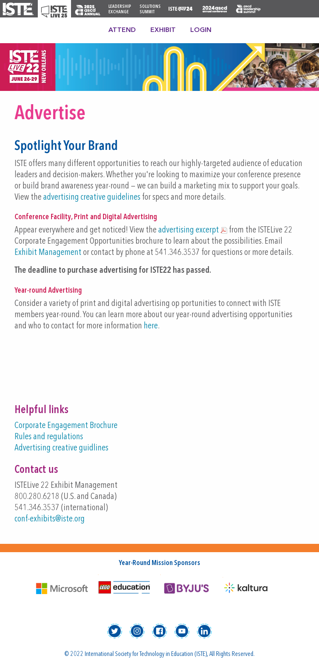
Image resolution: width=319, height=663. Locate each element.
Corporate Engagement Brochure (66, 425)
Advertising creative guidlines (61, 448)
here (151, 326)
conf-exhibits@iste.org (50, 519)
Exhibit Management (48, 252)
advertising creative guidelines (91, 197)
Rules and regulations (49, 437)
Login (200, 30)
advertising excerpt (188, 230)
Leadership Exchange (119, 10)
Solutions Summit (150, 10)
